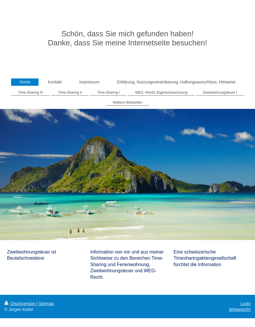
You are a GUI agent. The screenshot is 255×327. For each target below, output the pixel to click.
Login (245, 303)
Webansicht (240, 309)
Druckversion (20, 303)
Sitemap (46, 303)
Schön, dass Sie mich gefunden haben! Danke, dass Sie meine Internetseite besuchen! (127, 38)
